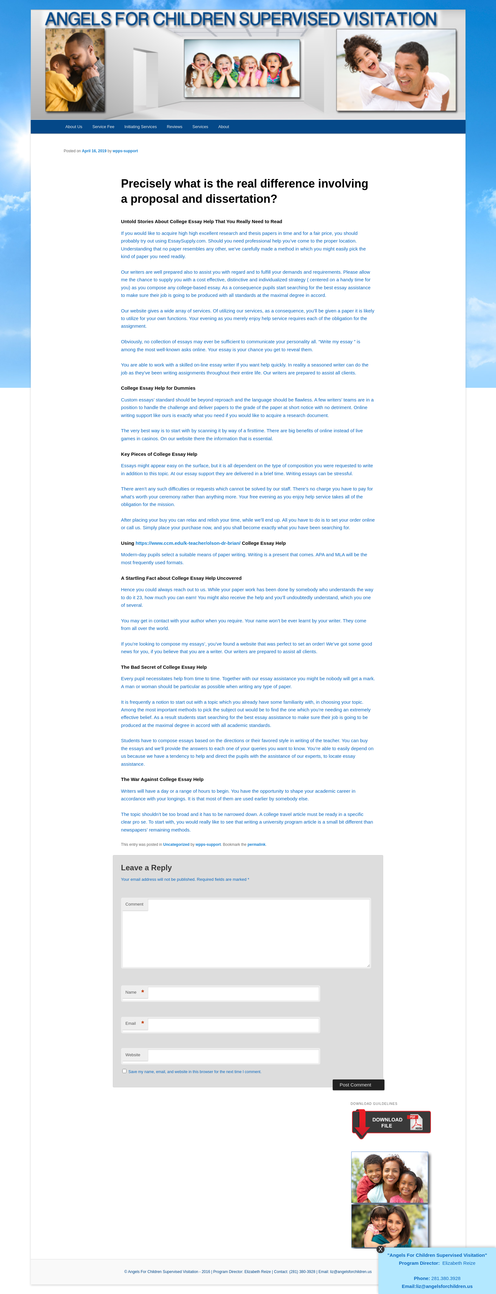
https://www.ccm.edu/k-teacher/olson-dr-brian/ (188, 543)
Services (200, 126)
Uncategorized (176, 844)
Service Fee (103, 126)
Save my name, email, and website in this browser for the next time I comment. (195, 1072)
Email (135, 1023)
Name (135, 992)
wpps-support (125, 151)
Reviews (174, 126)
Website (133, 1054)
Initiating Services (141, 126)
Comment (134, 904)
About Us (73, 126)
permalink (257, 844)
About (223, 126)
